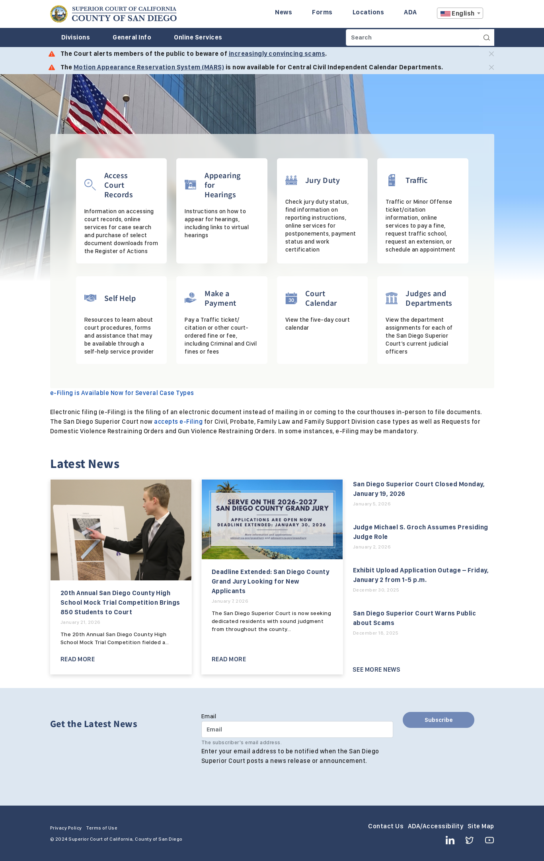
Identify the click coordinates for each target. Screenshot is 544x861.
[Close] (491, 53)
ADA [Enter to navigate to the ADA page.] (410, 12)
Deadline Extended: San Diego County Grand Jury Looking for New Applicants (271, 581)
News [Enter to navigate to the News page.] (283, 12)
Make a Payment (220, 298)
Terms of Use (101, 828)
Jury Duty (322, 180)
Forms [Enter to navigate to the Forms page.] (322, 12)
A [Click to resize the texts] (488, 15)
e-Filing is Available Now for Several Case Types (122, 393)
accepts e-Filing (178, 421)
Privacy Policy (66, 828)
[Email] (297, 729)
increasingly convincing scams (277, 53)
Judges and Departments (429, 298)
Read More (77, 659)
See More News (377, 669)
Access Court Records (118, 184)
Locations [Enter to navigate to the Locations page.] (368, 12)
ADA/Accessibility (436, 826)
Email (208, 716)
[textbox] (460, 13)
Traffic (417, 180)
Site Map (481, 826)
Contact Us (386, 826)
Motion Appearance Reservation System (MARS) (149, 67)
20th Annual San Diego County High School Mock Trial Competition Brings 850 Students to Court (120, 602)
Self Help (120, 298)
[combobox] (460, 13)
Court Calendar (321, 298)
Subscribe (439, 720)
